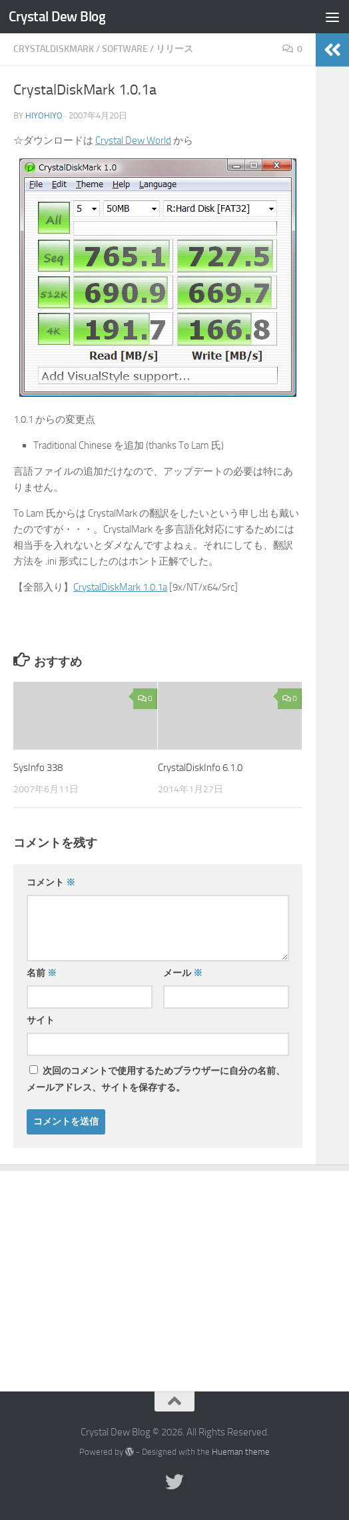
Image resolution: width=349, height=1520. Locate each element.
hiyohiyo (44, 116)
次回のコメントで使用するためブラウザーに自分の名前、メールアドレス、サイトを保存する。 (156, 1079)
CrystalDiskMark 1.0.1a (120, 587)
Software (125, 49)
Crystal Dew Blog (57, 16)
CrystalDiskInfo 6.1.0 (200, 768)
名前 (42, 973)
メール (182, 973)
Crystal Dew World (133, 140)
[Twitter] (174, 1482)
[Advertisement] (174, 1271)
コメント (51, 882)
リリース (174, 49)
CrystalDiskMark (53, 49)
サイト (41, 1020)
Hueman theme (241, 1452)
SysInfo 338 (38, 768)
